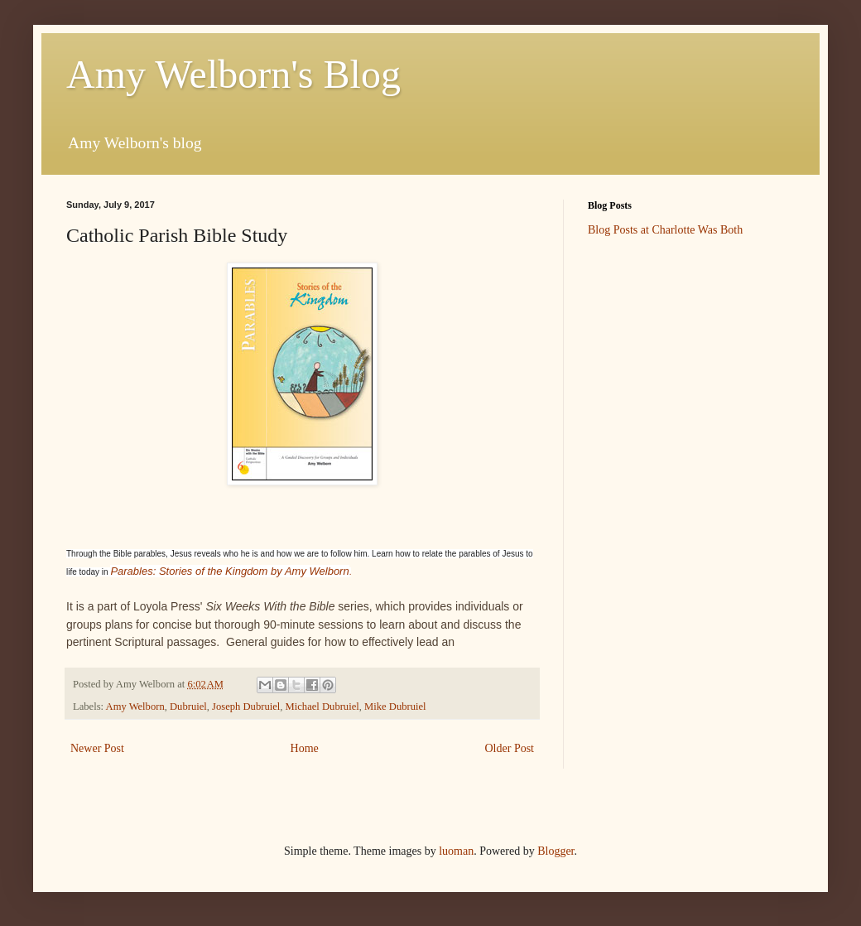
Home (305, 748)
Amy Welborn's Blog (233, 74)
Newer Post (97, 748)
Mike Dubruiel (395, 706)
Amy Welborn (135, 706)
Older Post (510, 748)
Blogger (555, 851)
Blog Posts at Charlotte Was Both (665, 230)
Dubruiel (188, 706)
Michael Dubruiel (322, 706)
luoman (456, 851)
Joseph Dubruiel (246, 706)
